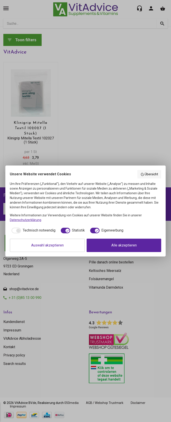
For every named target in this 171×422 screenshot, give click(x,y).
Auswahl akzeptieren (47, 245)
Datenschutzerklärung (25, 220)
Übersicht (149, 174)
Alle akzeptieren (124, 245)
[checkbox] (32, 230)
